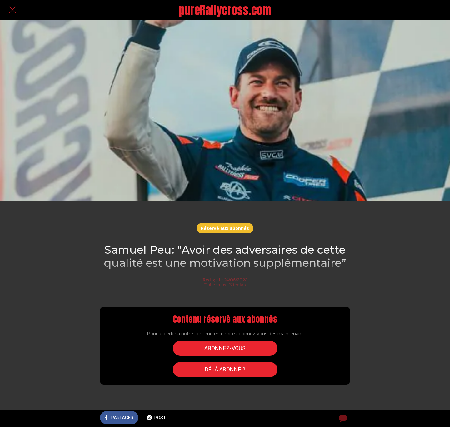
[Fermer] (12, 10)
